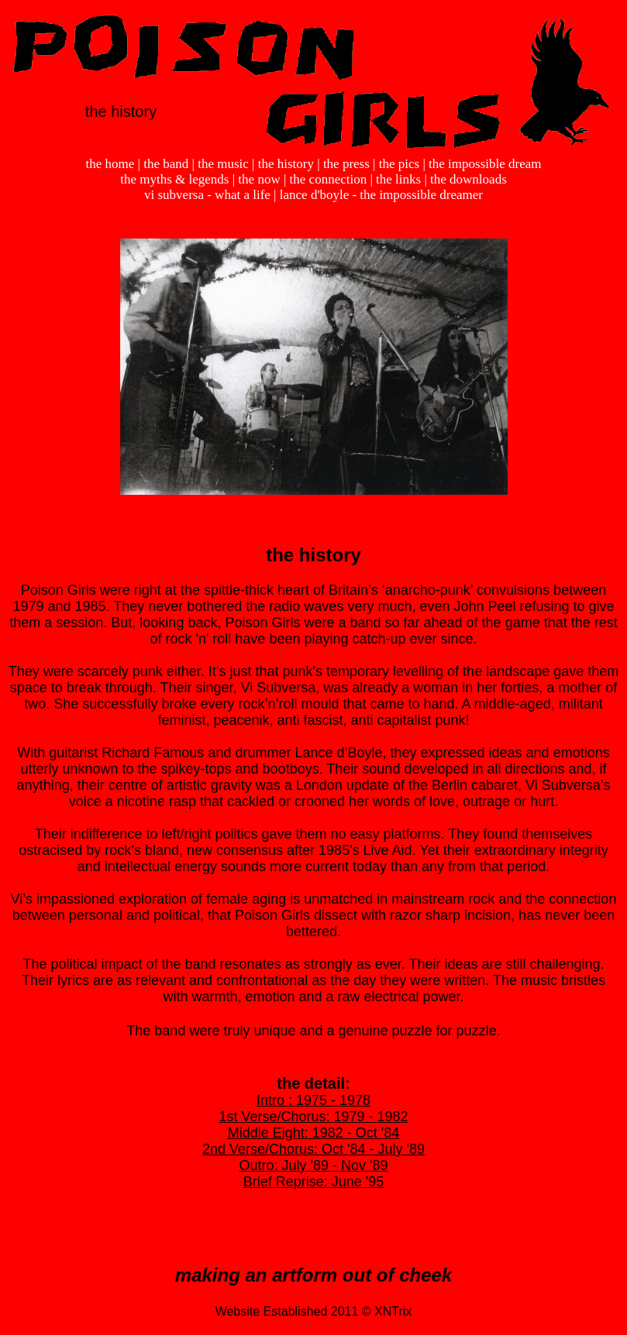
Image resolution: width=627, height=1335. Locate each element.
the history (286, 163)
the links (398, 179)
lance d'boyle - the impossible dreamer (381, 194)
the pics (399, 163)
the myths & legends (174, 179)
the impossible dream (485, 163)
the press (346, 163)
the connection (328, 179)
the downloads (468, 179)
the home (110, 163)
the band (165, 163)
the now (259, 179)
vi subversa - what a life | (212, 194)
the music (223, 163)
